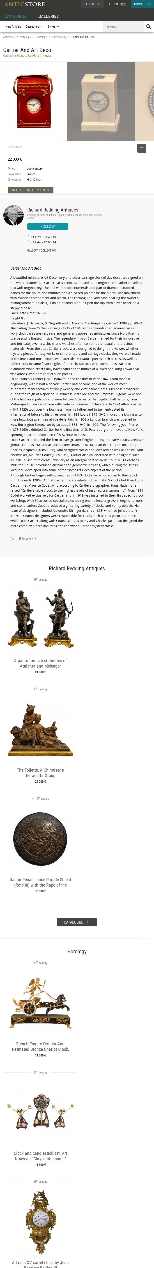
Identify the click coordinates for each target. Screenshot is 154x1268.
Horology (42, 37)
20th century (59, 37)
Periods (38, 1236)
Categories (40, 1225)
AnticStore (9, 37)
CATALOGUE (15, 16)
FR (110, 4)
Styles (37, 1230)
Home (111, 1227)
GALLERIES (48, 16)
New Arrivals (13, 26)
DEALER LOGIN (17, 1230)
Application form (16, 1240)
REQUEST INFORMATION (30, 190)
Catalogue (26, 37)
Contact (112, 1232)
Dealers (70, 1225)
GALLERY (32, 250)
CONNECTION (143, 4)
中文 (123, 4)
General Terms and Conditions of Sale (86, 1260)
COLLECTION (48, 250)
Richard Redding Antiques (52, 209)
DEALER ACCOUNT (14, 1220)
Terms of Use (54, 1260)
